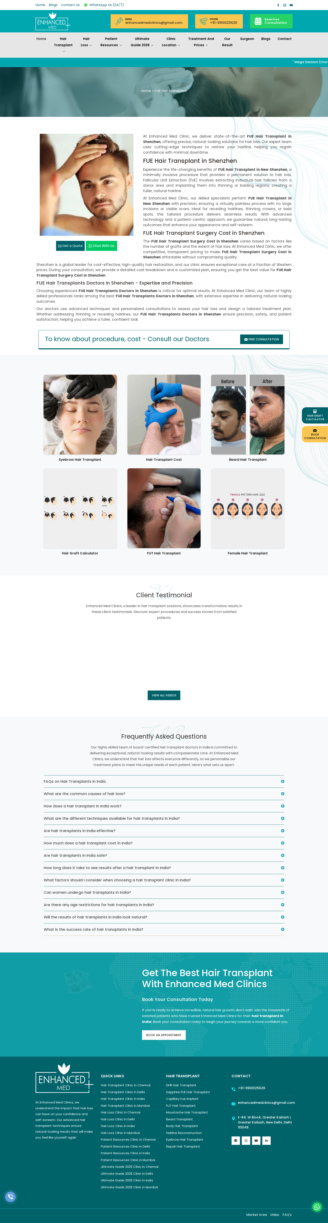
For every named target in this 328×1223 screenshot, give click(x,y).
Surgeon (247, 39)
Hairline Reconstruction (184, 1133)
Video (274, 1214)
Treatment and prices (201, 42)
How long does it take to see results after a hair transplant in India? (107, 867)
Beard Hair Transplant (248, 459)
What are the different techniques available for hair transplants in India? (112, 818)
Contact (285, 39)
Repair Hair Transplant (183, 1146)
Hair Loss (86, 42)
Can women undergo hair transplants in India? (87, 892)
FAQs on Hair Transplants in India (75, 781)
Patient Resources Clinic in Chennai (128, 1139)
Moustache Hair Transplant (187, 1112)
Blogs (53, 5)
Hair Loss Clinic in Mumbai (120, 1133)
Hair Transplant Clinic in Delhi (123, 1092)
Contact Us (70, 5)
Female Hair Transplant (248, 553)
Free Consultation (261, 339)
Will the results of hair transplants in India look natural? (95, 917)
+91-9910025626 (223, 22)
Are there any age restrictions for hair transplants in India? (99, 904)
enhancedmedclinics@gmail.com (153, 22)
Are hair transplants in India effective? (79, 830)
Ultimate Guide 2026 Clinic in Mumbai (129, 1187)
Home (40, 5)
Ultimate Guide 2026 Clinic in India (127, 1180)
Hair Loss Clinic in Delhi (118, 1119)
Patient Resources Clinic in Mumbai (128, 1160)
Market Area (256, 1214)
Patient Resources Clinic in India (125, 1153)
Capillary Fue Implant (182, 1099)
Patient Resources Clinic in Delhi (125, 1146)
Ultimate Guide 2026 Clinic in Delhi (127, 1173)
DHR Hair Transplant (181, 1085)
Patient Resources (111, 42)
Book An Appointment (164, 1035)
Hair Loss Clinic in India (118, 1126)
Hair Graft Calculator (80, 553)
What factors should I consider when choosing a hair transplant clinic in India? (117, 880)
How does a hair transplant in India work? (83, 806)
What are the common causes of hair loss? (84, 793)
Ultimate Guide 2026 (142, 42)
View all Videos (164, 695)
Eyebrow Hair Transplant (80, 459)
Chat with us (101, 246)
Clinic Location (171, 42)
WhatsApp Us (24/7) (103, 5)
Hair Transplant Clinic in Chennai (125, 1085)
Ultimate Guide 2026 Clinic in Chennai (130, 1166)
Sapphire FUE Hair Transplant (188, 1092)
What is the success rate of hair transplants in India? (93, 929)
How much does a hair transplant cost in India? (88, 843)
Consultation (276, 21)
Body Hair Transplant (182, 1126)
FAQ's (287, 1214)
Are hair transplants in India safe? (75, 855)
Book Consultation (315, 434)
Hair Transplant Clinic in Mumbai (125, 1105)
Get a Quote (70, 245)
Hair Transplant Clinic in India (123, 1099)
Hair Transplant (63, 46)
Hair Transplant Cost (164, 459)
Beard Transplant (179, 1119)
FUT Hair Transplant (164, 553)
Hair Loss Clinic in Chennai (120, 1112)
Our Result (227, 42)
